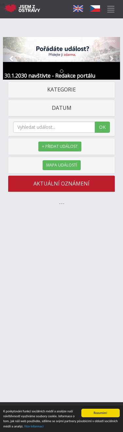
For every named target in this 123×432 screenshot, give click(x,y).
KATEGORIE (61, 89)
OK (102, 127)
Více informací (34, 426)
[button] (12, 58)
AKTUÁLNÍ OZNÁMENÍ (61, 183)
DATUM (62, 107)
